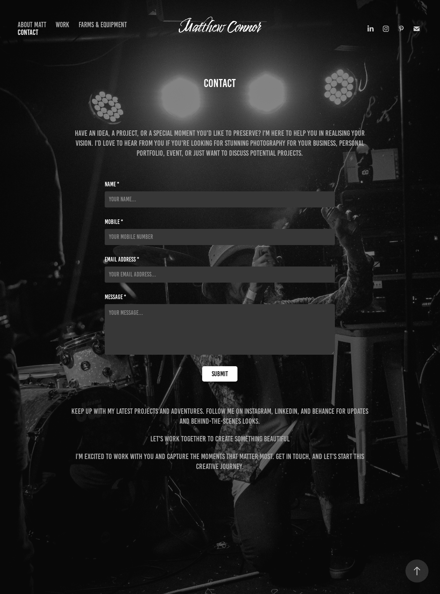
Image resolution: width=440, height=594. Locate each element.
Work (62, 25)
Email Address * (122, 260)
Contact (28, 32)
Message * (115, 297)
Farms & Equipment (103, 25)
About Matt (32, 25)
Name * (112, 184)
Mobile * (114, 222)
